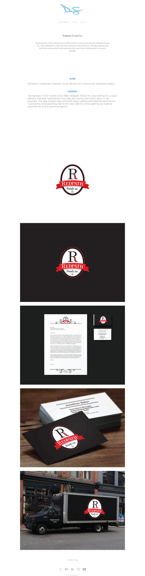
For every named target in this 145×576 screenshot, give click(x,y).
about (74, 22)
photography (64, 22)
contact (83, 22)
